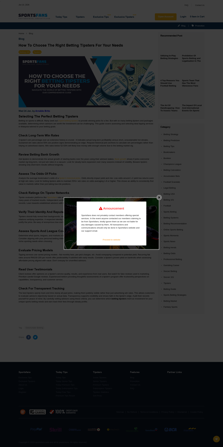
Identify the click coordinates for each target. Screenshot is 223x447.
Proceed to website (111, 240)
